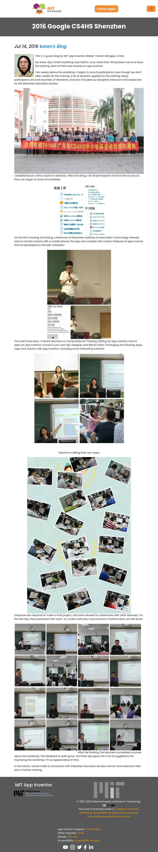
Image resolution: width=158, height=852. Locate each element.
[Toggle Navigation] (151, 9)
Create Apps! (106, 9)
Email (80, 833)
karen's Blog (53, 46)
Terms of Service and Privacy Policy (109, 816)
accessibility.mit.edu (87, 840)
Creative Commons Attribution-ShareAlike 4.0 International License (109, 811)
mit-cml (72, 837)
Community (93, 829)
